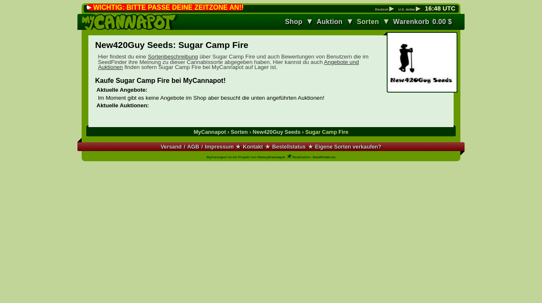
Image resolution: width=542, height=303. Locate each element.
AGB (193, 147)
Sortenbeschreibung (173, 56)
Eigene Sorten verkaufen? (348, 147)
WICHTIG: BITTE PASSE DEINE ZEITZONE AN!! (168, 7)
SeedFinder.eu (324, 157)
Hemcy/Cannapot (271, 157)
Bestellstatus (289, 147)
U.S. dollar (409, 10)
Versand (171, 147)
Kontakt (253, 147)
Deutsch (384, 10)
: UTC (440, 8)
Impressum (219, 147)
